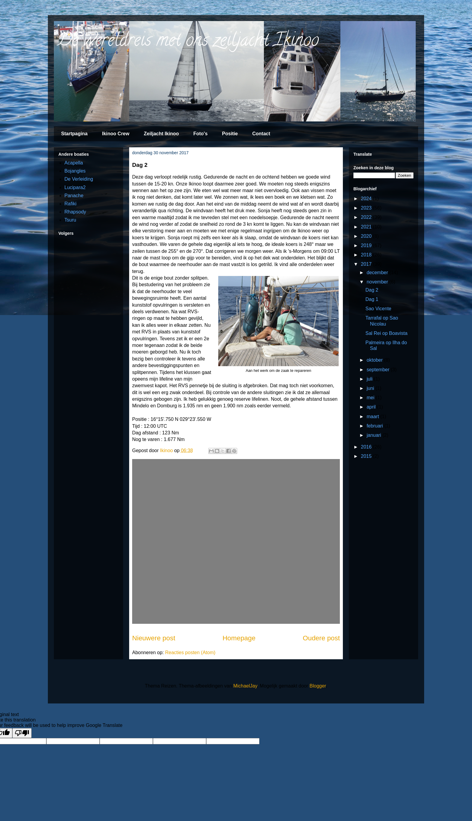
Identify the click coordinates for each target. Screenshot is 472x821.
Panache (73, 195)
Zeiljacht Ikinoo (161, 133)
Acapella (73, 162)
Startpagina (74, 133)
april (372, 406)
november (378, 281)
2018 (367, 254)
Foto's (200, 133)
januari (374, 435)
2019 (367, 245)
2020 (367, 236)
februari (375, 425)
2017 (367, 264)
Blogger (317, 685)
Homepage (239, 638)
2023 (367, 207)
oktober (375, 360)
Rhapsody (75, 211)
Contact (261, 133)
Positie (230, 133)
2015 (367, 456)
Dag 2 (371, 290)
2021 (367, 226)
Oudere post (321, 638)
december (378, 272)
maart (373, 416)
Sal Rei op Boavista (386, 333)
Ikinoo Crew (115, 133)
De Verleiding (78, 179)
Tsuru (70, 219)
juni (371, 388)
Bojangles (74, 170)
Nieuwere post (153, 638)
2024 (367, 198)
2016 (367, 446)
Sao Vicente (378, 308)
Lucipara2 (74, 187)
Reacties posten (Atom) (190, 652)
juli (370, 378)
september (379, 369)
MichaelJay (245, 685)
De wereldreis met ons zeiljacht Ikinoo (188, 42)
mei (371, 397)
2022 (367, 217)
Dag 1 (371, 299)
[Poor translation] (22, 733)
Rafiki (70, 203)
